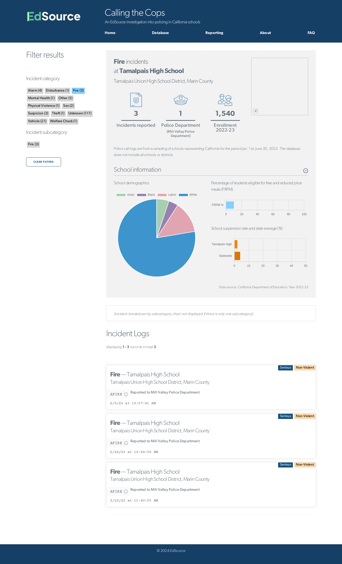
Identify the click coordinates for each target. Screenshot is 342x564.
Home (110, 33)
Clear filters (43, 162)
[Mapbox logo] (255, 111)
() (35, 90)
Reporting (214, 33)
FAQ (311, 33)
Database (160, 33)
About (265, 33)
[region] (280, 86)
